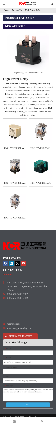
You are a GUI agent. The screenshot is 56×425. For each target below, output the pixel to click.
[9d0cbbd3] (25, 246)
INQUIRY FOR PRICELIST (18, 336)
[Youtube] (23, 263)
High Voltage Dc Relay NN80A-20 (28, 73)
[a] (7, 274)
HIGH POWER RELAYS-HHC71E (15, 183)
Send (28, 404)
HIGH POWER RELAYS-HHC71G (15, 218)
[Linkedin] (11, 263)
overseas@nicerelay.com (19, 328)
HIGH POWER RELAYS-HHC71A (15, 148)
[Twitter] (17, 263)
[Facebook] (5, 263)
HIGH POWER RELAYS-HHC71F (41, 183)
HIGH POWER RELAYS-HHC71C (41, 148)
